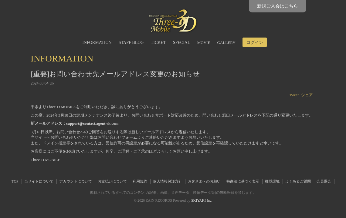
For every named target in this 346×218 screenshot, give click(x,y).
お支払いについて (112, 181)
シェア (307, 95)
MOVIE (203, 42)
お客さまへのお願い (204, 181)
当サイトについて (38, 181)
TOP (15, 181)
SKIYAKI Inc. (201, 200)
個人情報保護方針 (167, 181)
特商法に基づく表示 (242, 181)
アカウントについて (75, 181)
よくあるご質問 (298, 181)
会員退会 (324, 181)
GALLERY (226, 42)
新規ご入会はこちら (277, 6)
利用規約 (140, 181)
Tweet (294, 95)
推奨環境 (272, 181)
